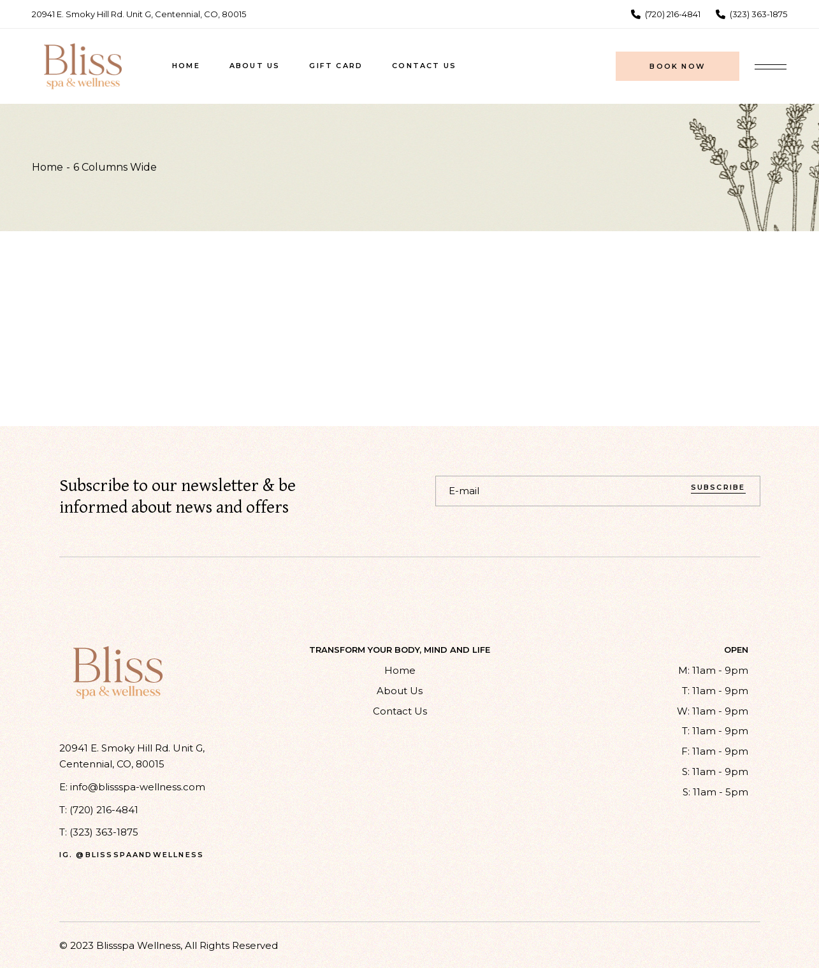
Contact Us (400, 711)
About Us (400, 691)
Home (400, 670)
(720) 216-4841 (103, 810)
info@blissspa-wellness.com (137, 787)
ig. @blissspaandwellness (132, 855)
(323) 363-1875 (103, 832)
